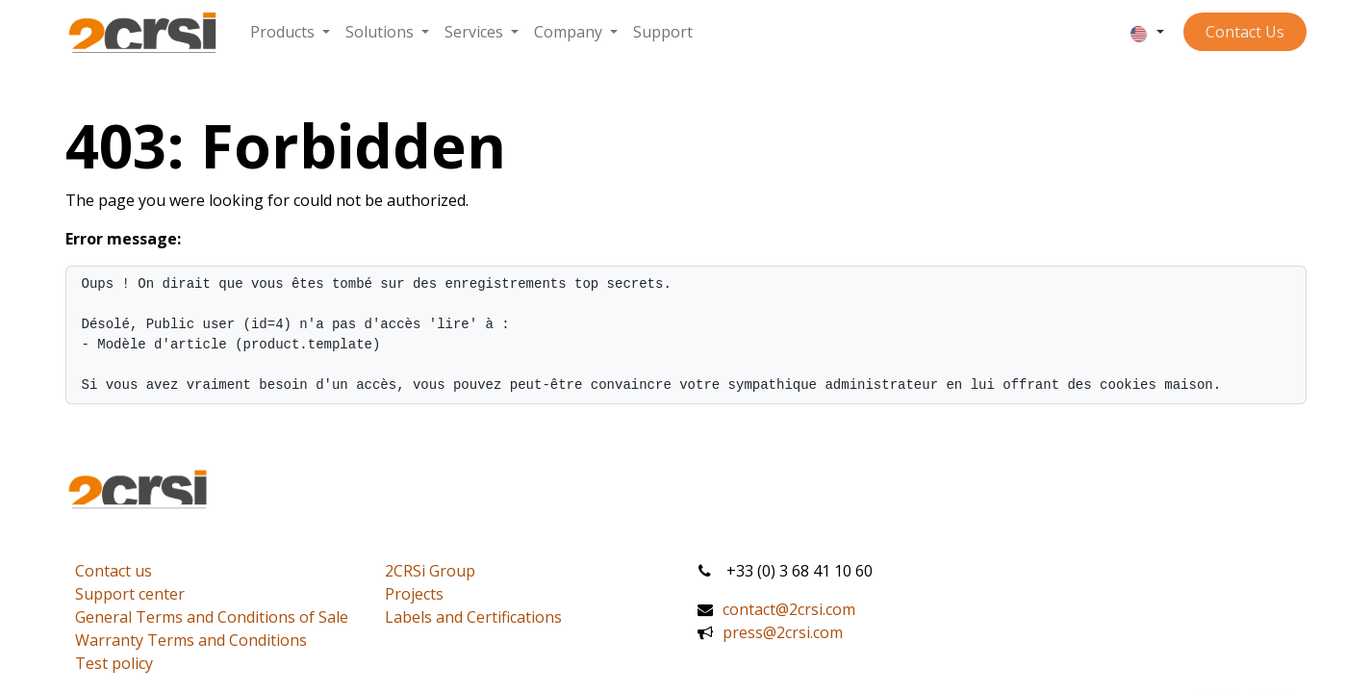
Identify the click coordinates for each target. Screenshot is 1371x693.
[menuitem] (290, 32)
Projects (414, 593)
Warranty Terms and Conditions (191, 640)
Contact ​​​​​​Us (1245, 31)
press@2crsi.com (783, 632)
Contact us (113, 570)
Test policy (114, 663)
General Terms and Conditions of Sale (211, 617)
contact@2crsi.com (789, 609)
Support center (130, 593)
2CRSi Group (430, 570)
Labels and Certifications (473, 617)
